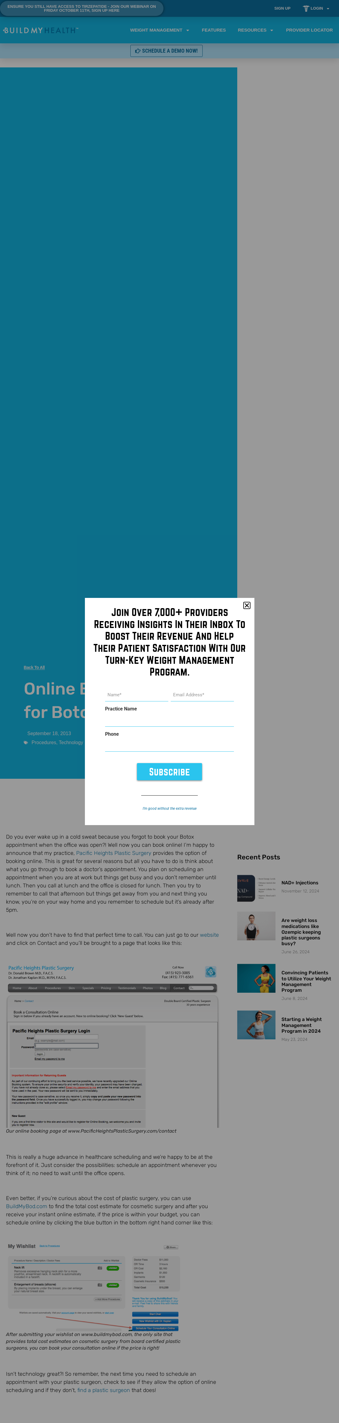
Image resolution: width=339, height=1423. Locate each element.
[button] (247, 607)
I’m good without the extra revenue (170, 807)
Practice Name (121, 709)
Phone (112, 733)
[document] (169, 711)
